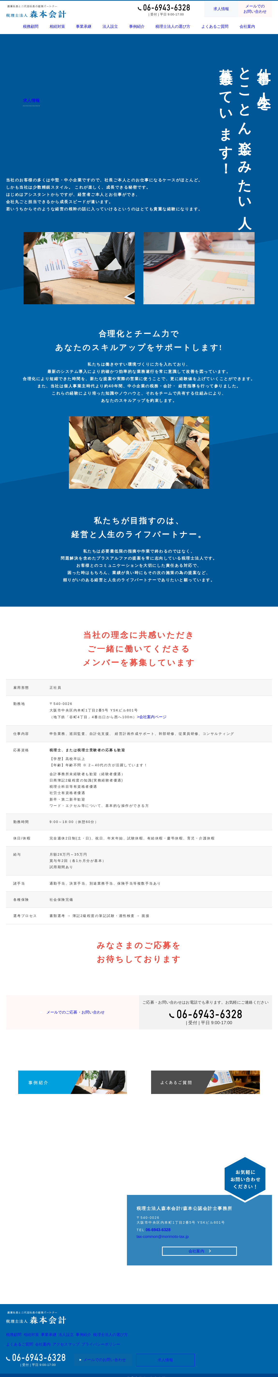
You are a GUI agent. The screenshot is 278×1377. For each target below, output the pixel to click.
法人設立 (110, 26)
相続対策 (57, 26)
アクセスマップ (79, 1340)
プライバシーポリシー (121, 1340)
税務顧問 (31, 26)
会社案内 (247, 26)
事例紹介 (137, 26)
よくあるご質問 (214, 26)
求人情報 (221, 9)
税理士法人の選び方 (172, 26)
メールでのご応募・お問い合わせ (75, 1010)
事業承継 (84, 26)
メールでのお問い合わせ (255, 8)
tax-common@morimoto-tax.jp (167, 1228)
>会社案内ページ (152, 715)
